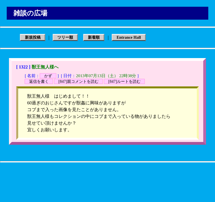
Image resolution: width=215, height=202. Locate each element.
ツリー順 (65, 37)
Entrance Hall (128, 37)
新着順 (94, 37)
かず (48, 76)
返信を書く (39, 81)
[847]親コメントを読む (79, 81)
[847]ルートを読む (124, 81)
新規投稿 (33, 37)
